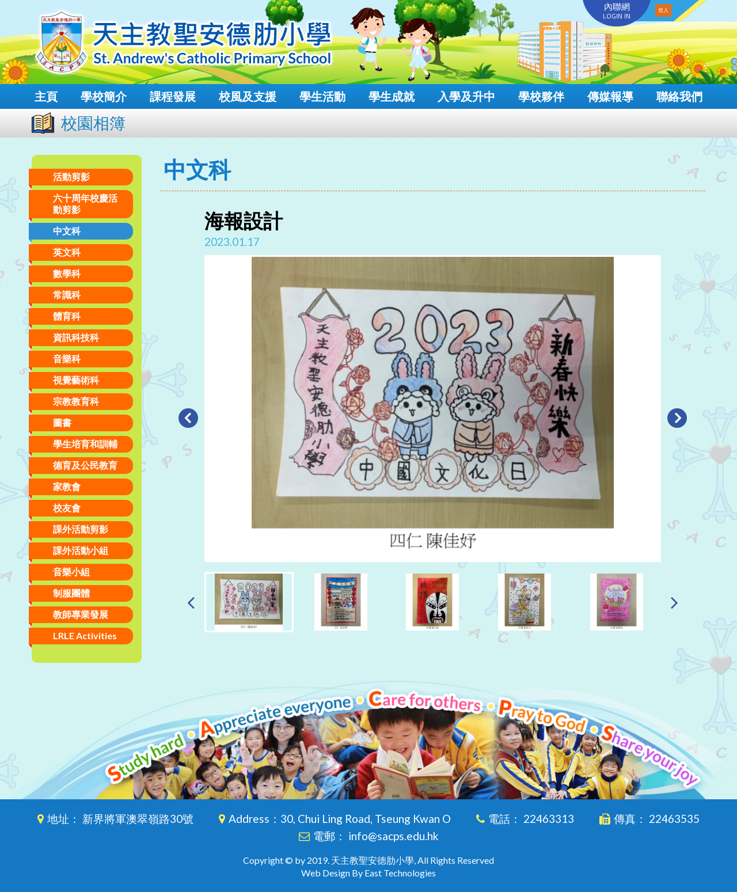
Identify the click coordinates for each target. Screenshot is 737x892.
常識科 (67, 294)
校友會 (67, 507)
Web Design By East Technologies (368, 872)
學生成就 (391, 96)
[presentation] (191, 602)
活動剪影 (71, 176)
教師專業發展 (80, 614)
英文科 (67, 251)
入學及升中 (466, 96)
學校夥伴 (541, 96)
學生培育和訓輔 (85, 443)
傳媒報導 (610, 96)
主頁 (46, 96)
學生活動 (322, 96)
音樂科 (67, 358)
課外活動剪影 (80, 528)
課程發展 (173, 96)
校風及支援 (247, 96)
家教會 (67, 486)
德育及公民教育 (85, 465)
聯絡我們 (679, 96)
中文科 (67, 230)
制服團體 (71, 592)
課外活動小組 (80, 550)
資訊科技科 (76, 337)
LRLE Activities (85, 635)
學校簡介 (104, 96)
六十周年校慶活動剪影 (85, 203)
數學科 (67, 273)
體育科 (67, 315)
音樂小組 (71, 571)
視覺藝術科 (76, 379)
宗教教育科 (76, 401)
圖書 (62, 422)
